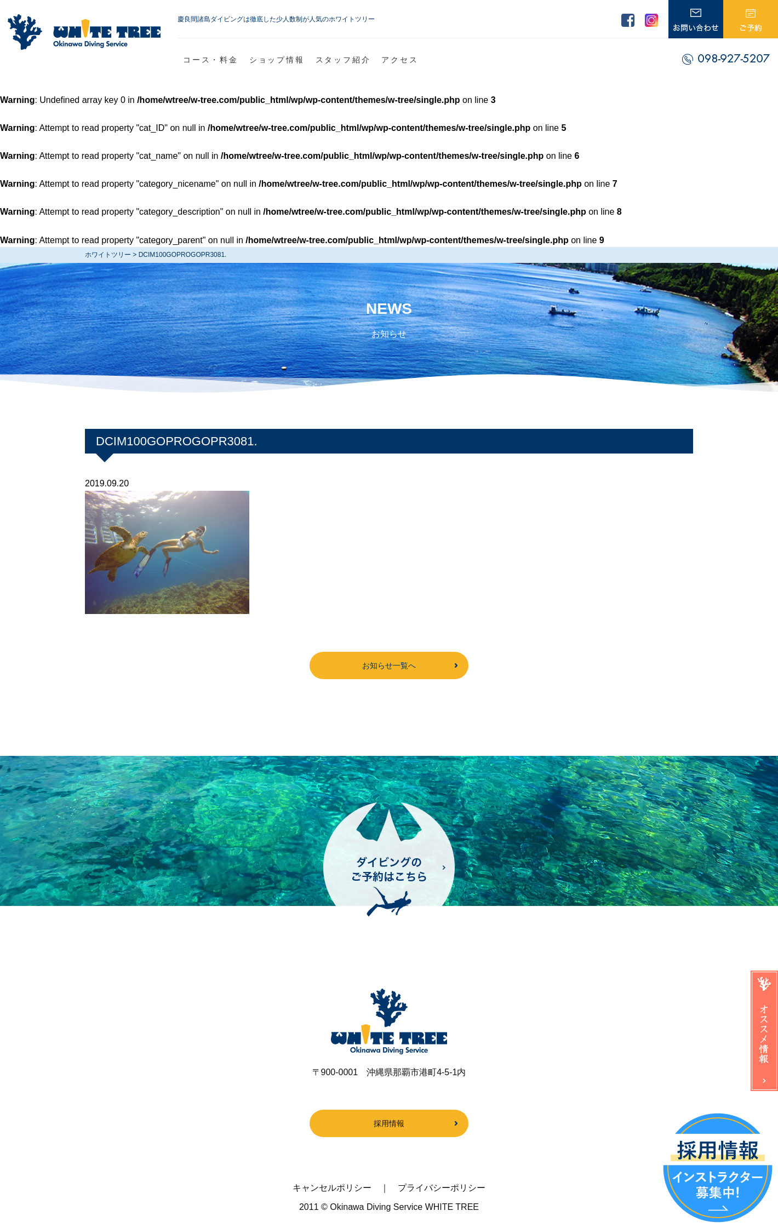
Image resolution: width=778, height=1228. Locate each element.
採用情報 (389, 1123)
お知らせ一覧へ (389, 665)
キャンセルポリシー (332, 1187)
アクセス (399, 59)
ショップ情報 (277, 59)
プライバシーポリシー (441, 1187)
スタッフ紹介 (343, 59)
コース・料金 (210, 59)
